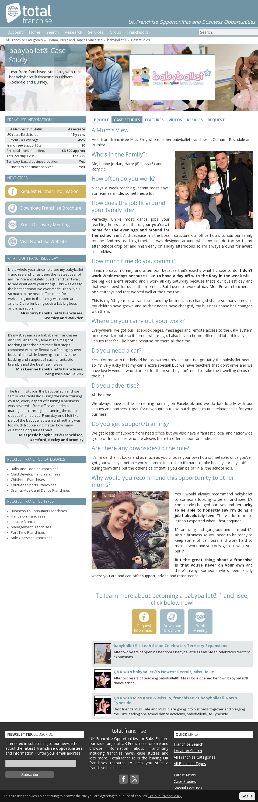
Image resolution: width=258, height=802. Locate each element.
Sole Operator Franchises (32, 537)
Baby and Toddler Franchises (34, 468)
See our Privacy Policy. (165, 796)
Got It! (247, 795)
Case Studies (127, 119)
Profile (101, 119)
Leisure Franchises (26, 521)
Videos (175, 119)
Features (154, 119)
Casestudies (140, 40)
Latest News (185, 774)
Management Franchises (31, 527)
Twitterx (134, 779)
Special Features (188, 787)
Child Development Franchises (35, 474)
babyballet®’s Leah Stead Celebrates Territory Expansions (170, 645)
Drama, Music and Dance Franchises (74, 40)
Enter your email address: (59, 753)
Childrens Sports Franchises (34, 484)
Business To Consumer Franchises (39, 510)
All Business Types (190, 763)
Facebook (123, 779)
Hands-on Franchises (28, 516)
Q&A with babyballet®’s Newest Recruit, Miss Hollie (164, 671)
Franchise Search (188, 744)
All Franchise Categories (24, 40)
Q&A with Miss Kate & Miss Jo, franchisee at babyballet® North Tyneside (175, 700)
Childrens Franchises (28, 479)
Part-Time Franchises (28, 532)
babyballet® (116, 40)
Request (216, 119)
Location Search (188, 750)
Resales (195, 119)
